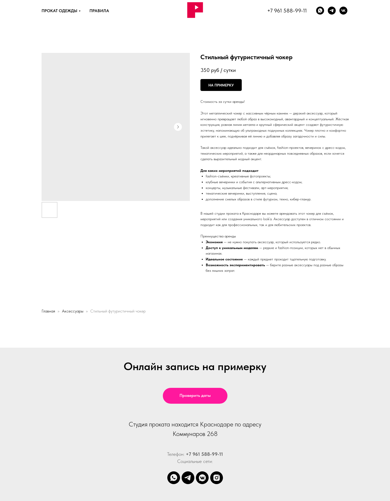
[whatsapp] (320, 11)
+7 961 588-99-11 (287, 10)
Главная (48, 311)
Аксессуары (72, 311)
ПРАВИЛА (99, 10)
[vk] (343, 11)
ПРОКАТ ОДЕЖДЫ (59, 10)
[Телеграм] (332, 11)
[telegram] (188, 477)
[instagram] (216, 477)
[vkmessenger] (202, 477)
